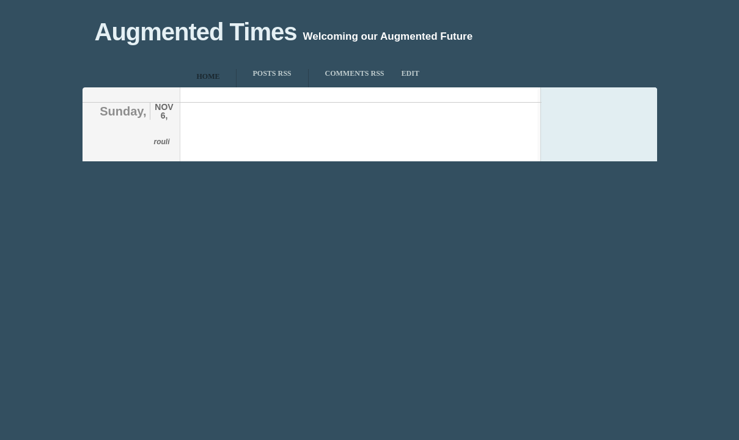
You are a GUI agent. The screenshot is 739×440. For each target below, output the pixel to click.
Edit (410, 73)
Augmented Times (196, 31)
